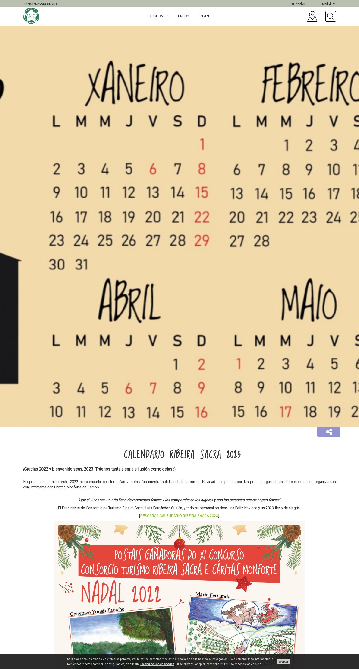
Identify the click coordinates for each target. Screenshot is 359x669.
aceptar (283, 661)
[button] (328, 432)
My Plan (298, 3)
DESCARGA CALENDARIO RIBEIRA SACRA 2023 (179, 516)
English (328, 3)
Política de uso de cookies (157, 664)
